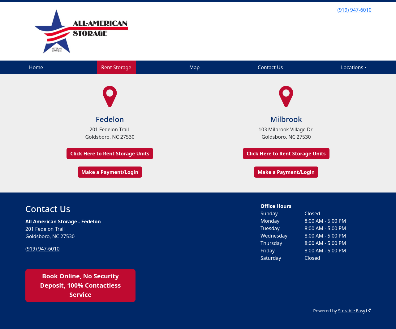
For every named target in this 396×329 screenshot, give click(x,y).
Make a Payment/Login (109, 172)
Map (194, 67)
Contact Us (270, 67)
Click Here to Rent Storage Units (109, 153)
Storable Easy (354, 311)
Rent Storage (116, 67)
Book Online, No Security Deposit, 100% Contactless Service (80, 285)
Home (36, 67)
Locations (352, 67)
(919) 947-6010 (355, 9)
